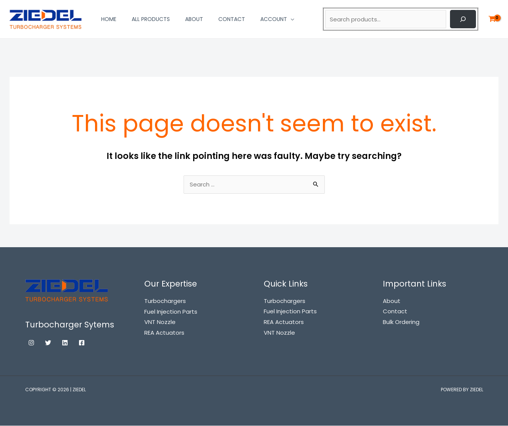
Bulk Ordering (401, 322)
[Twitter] (48, 343)
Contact (395, 312)
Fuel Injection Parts (290, 312)
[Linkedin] (65, 343)
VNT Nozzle (279, 333)
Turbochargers (284, 301)
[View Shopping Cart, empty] (491, 19)
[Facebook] (82, 343)
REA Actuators (284, 322)
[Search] (463, 19)
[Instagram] (31, 343)
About (391, 301)
